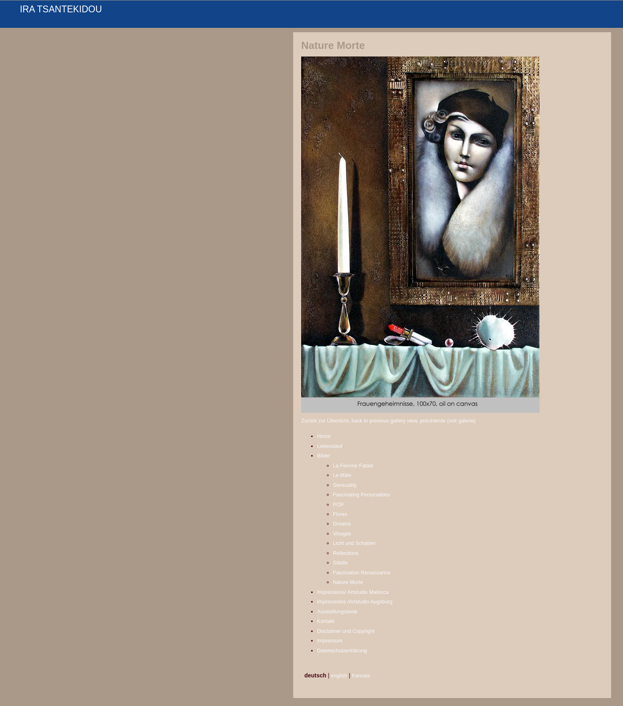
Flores (340, 514)
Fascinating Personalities (361, 495)
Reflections (345, 553)
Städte (340, 563)
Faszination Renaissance (362, 573)
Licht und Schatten (354, 543)
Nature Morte (348, 582)
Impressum (329, 641)
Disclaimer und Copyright (346, 631)
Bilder (323, 456)
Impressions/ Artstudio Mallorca (353, 592)
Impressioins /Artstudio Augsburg (354, 602)
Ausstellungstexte (337, 612)
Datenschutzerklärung (342, 650)
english (339, 676)
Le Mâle (342, 475)
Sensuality (345, 485)
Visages (342, 534)
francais (361, 676)
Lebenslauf (329, 446)
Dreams (342, 524)
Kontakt (326, 621)
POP (338, 505)
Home (324, 436)
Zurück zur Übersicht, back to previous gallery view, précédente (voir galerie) (388, 421)
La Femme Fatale (353, 466)
